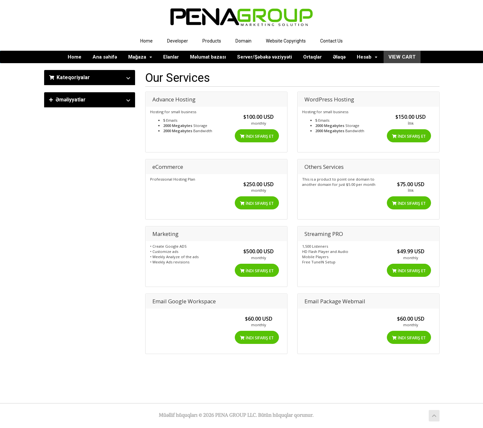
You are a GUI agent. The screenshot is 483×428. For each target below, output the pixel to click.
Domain (243, 41)
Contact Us (331, 41)
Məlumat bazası (208, 57)
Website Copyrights (286, 41)
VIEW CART (402, 57)
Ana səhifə (105, 57)
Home (146, 41)
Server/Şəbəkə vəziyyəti (264, 57)
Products (211, 41)
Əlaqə (339, 57)
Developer (177, 41)
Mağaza (140, 57)
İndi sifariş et (257, 136)
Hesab (367, 57)
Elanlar (171, 57)
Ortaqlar (312, 57)
